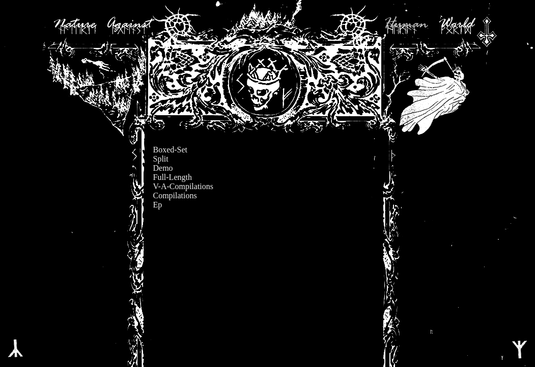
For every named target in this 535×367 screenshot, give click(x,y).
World (456, 24)
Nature (74, 24)
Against (129, 24)
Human (405, 24)
